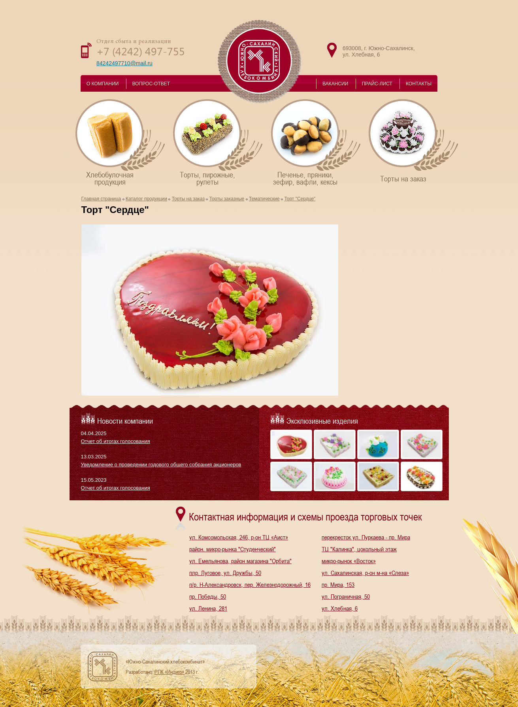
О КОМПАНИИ (103, 84)
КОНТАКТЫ (418, 84)
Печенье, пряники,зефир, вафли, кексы (316, 142)
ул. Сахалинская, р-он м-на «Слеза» (365, 572)
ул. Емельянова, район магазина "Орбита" (240, 560)
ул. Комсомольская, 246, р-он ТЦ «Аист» (238, 537)
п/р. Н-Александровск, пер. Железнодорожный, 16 (250, 584)
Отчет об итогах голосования (115, 441)
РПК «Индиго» (169, 672)
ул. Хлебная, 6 (340, 608)
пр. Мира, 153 (338, 584)
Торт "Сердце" (299, 199)
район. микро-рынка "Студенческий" (232, 548)
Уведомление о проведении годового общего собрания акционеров (161, 465)
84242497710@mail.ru (124, 63)
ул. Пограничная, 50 (346, 596)
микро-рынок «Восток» (349, 560)
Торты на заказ (414, 140)
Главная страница (101, 199)
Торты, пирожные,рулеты (218, 142)
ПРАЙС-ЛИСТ (377, 84)
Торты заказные (227, 199)
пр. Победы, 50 (207, 596)
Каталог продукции (146, 199)
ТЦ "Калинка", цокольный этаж (359, 548)
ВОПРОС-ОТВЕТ (151, 84)
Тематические (264, 199)
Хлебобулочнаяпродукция (120, 142)
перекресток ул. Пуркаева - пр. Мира (366, 537)
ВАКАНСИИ (335, 84)
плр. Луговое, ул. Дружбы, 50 (225, 572)
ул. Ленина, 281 (208, 608)
